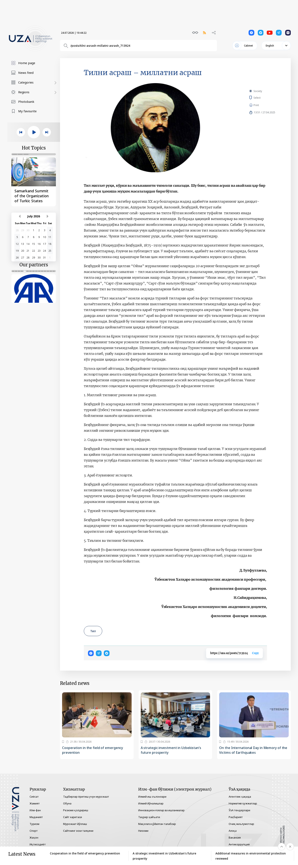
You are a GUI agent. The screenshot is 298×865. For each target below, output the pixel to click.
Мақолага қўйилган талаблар (157, 824)
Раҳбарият (236, 817)
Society (258, 91)
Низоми (143, 831)
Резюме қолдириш (75, 810)
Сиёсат (34, 796)
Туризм (34, 824)
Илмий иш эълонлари (152, 796)
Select (261, 97)
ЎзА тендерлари (239, 810)
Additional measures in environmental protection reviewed (250, 855)
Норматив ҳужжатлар (243, 803)
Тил (93, 631)
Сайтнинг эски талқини (78, 831)
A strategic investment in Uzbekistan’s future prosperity (171, 750)
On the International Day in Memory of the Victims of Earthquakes (253, 750)
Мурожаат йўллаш (75, 824)
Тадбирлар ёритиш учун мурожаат (86, 796)
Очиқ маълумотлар (241, 824)
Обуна (67, 803)
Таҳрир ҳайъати (149, 817)
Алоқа (233, 831)
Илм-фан (35, 810)
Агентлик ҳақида (240, 796)
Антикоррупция (239, 844)
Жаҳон (34, 837)
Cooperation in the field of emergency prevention (92, 750)
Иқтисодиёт (38, 844)
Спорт (34, 831)
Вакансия (235, 837)
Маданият (36, 817)
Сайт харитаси (72, 817)
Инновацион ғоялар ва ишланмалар (161, 810)
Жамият (35, 803)
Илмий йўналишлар (150, 803)
